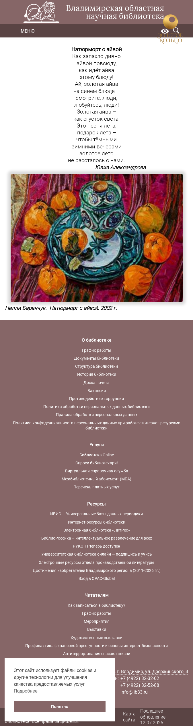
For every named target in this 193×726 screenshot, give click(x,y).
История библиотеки (96, 374)
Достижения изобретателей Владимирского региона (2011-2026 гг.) (97, 570)
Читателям (97, 595)
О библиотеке (97, 340)
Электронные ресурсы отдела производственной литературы (96, 562)
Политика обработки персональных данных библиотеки (96, 406)
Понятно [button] (60, 706)
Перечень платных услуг (96, 487)
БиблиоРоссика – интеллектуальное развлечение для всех (96, 538)
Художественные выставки (96, 637)
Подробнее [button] (26, 691)
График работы (96, 350)
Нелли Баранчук (25, 308)
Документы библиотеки (96, 358)
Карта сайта (129, 717)
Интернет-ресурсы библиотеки (96, 522)
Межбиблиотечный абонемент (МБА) (96, 479)
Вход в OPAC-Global (97, 578)
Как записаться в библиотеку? (96, 605)
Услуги (96, 444)
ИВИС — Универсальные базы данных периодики (96, 514)
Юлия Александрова (120, 167)
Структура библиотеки (96, 366)
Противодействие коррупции (96, 398)
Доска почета (96, 382)
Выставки (96, 629)
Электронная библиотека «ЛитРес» (96, 530)
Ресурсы (96, 504)
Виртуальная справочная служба (96, 471)
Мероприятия (97, 621)
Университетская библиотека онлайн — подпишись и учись (96, 554)
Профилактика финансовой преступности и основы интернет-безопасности (96, 645)
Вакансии (96, 390)
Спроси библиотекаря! (96, 463)
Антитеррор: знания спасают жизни (96, 653)
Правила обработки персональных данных (96, 414)
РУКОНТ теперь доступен (96, 546)
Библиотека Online (96, 455)
